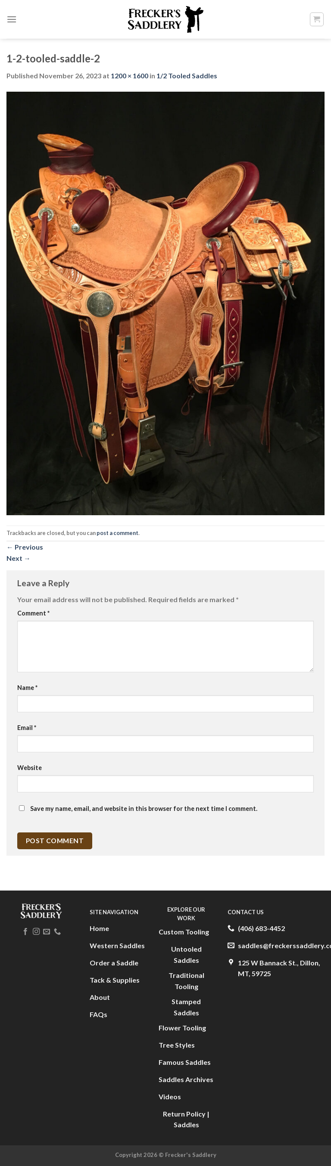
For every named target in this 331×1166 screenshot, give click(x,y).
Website (29, 767)
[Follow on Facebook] (25, 932)
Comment (33, 613)
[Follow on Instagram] (36, 932)
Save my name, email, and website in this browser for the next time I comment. (143, 808)
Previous (24, 547)
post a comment (117, 532)
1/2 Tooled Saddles (186, 75)
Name (27, 687)
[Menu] (11, 19)
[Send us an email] (46, 932)
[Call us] (57, 932)
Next (18, 558)
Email (26, 727)
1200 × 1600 (129, 75)
